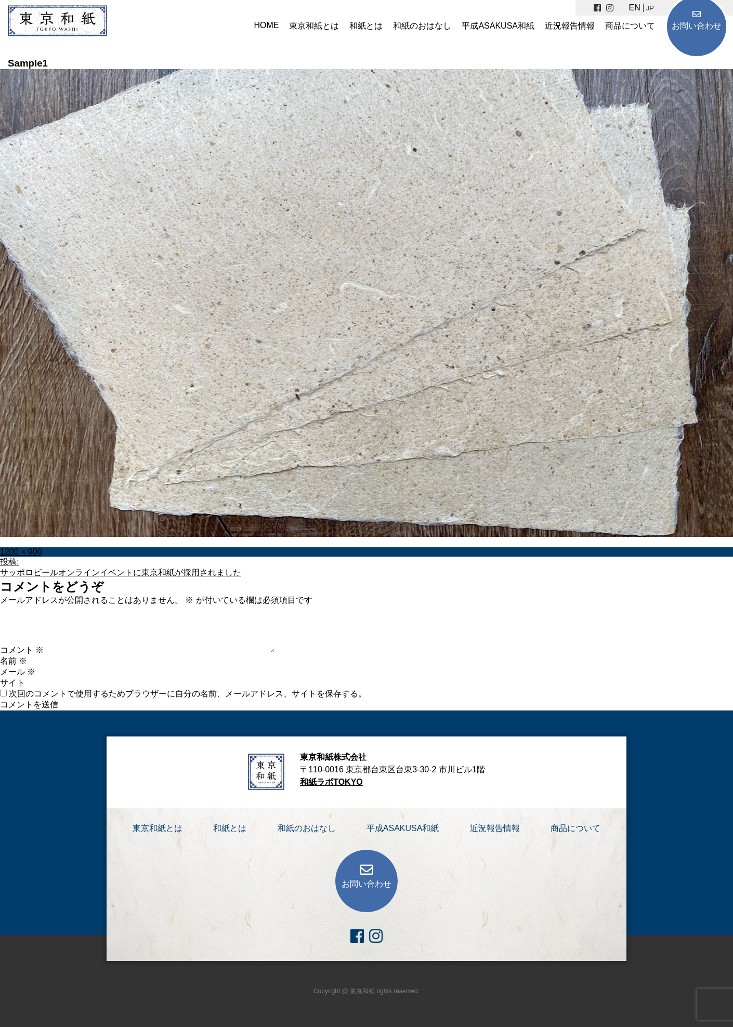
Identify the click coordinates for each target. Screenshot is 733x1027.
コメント (22, 650)
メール (17, 671)
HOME (266, 25)
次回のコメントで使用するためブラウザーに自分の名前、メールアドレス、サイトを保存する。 (187, 693)
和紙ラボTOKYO (331, 782)
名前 (13, 660)
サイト (12, 682)
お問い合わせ (697, 25)
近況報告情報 (570, 25)
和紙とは (366, 25)
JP (650, 8)
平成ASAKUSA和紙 (498, 25)
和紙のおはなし (422, 25)
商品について (630, 25)
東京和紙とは (314, 25)
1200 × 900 (21, 551)
